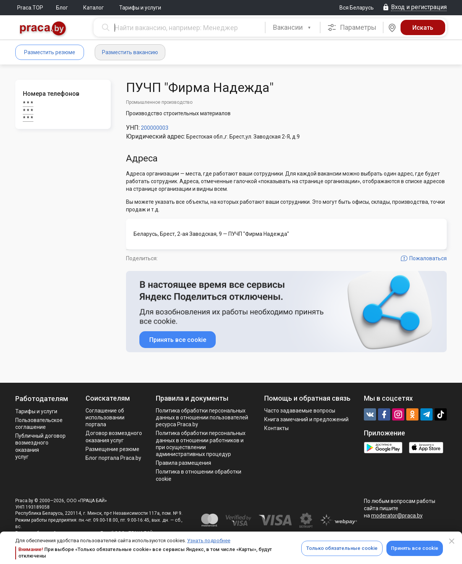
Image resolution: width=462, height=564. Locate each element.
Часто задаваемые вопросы (299, 411)
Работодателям (41, 399)
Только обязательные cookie (342, 548)
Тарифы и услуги (140, 8)
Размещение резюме (112, 449)
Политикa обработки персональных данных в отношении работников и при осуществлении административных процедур (201, 443)
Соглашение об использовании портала (105, 417)
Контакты (276, 428)
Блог (62, 8)
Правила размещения (183, 463)
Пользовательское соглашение (39, 423)
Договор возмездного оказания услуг (114, 436)
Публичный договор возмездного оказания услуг (40, 446)
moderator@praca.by (397, 515)
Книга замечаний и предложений (306, 419)
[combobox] (292, 27)
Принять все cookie (414, 548)
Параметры (351, 27)
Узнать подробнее (208, 540)
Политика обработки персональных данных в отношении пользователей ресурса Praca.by (202, 417)
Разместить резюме (49, 52)
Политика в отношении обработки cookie (198, 475)
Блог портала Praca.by (113, 458)
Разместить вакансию (130, 52)
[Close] (451, 541)
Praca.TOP (30, 8)
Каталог (93, 8)
